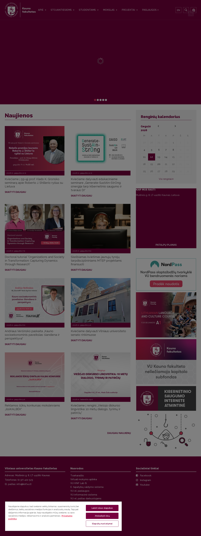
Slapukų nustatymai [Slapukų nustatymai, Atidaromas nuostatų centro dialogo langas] (102, 523)
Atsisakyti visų (102, 516)
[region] (63, 516)
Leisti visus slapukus (102, 508)
